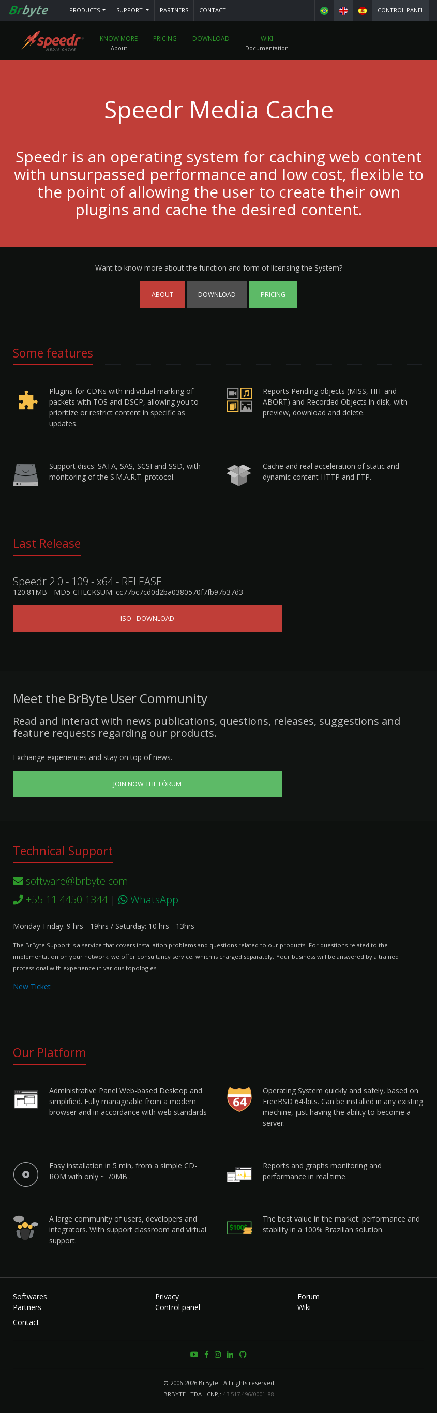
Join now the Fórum (147, 784)
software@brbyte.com (70, 881)
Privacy (167, 1296)
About (162, 294)
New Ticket (32, 986)
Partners (174, 10)
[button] (87, 10)
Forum (308, 1296)
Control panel (401, 10)
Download (211, 38)
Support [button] (130, 10)
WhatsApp (148, 899)
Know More (119, 38)
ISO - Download (147, 618)
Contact (212, 10)
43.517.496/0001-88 (248, 1394)
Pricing (165, 38)
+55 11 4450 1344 (60, 899)
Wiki (267, 38)
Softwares (30, 1296)
